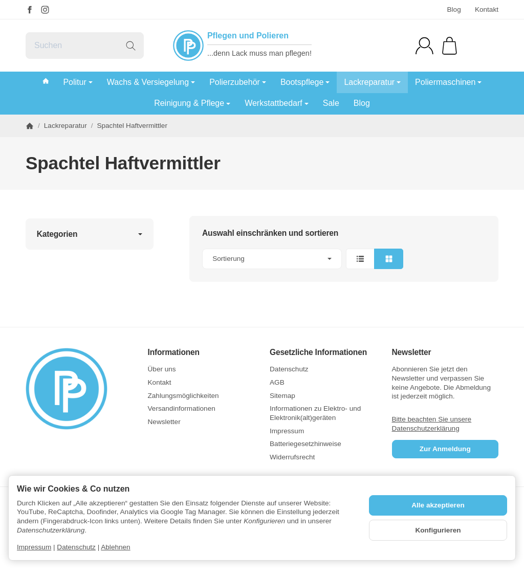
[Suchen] (85, 45)
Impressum (34, 547)
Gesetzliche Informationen (318, 352)
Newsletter (411, 352)
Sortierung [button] (272, 258)
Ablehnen (115, 547)
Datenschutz (76, 547)
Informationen (174, 352)
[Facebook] (30, 10)
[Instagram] (45, 10)
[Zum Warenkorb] (449, 45)
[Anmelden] (424, 45)
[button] (344, 259)
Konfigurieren (438, 530)
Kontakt (486, 9)
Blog (454, 9)
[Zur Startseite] (79, 389)
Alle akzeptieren (438, 505)
